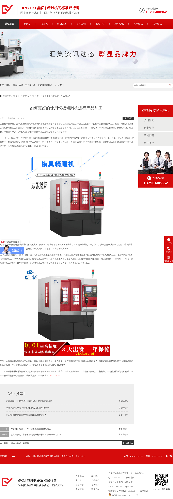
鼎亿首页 (9, 24)
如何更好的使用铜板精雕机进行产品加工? (51, 96)
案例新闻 (80, 489)
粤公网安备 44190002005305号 (123, 495)
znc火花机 (59, 85)
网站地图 (130, 477)
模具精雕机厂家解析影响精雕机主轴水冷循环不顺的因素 (36, 435)
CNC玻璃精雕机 (45, 85)
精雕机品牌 (18, 85)
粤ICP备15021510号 (125, 482)
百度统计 (144, 491)
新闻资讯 (119, 24)
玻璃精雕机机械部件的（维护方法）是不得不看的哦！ (30, 401)
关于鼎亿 (138, 24)
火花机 (44, 24)
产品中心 (95, 480)
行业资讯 (25, 96)
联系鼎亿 (157, 24)
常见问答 (149, 135)
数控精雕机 (30, 85)
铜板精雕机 (16, 443)
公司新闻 (149, 120)
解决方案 (62, 24)
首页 (15, 96)
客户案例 (81, 24)
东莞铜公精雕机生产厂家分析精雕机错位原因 (31, 429)
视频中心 (100, 24)
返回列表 (128, 118)
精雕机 (27, 24)
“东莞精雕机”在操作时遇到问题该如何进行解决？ (28, 408)
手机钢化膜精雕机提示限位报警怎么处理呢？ (26, 415)
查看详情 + (123, 429)
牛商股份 (123, 491)
